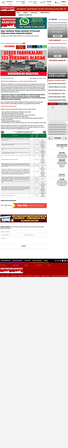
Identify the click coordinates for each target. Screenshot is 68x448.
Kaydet (23, 246)
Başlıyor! (8, 228)
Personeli (31, 227)
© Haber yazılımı (59, 276)
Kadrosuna (37, 227)
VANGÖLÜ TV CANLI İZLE (25, 15)
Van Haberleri (21, 9)
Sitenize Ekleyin (45, 276)
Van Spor (41, 9)
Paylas (29, 46)
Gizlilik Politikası (44, 12)
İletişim (25, 12)
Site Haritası (36, 276)
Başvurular (3, 228)
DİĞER (61, 9)
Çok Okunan (53, 104)
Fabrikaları (16, 227)
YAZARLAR (58, 138)
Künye (18, 12)
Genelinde (26, 227)
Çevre (57, 9)
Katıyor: (42, 227)
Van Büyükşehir (32, 9)
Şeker (11, 227)
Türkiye (21, 227)
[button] (50, 138)
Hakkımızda (34, 12)
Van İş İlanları (49, 9)
